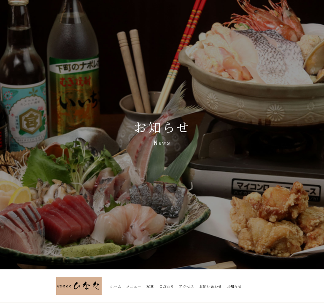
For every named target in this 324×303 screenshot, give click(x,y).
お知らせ (234, 286)
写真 (150, 286)
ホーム (116, 286)
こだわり (166, 286)
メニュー (133, 286)
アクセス (186, 286)
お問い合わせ (210, 286)
